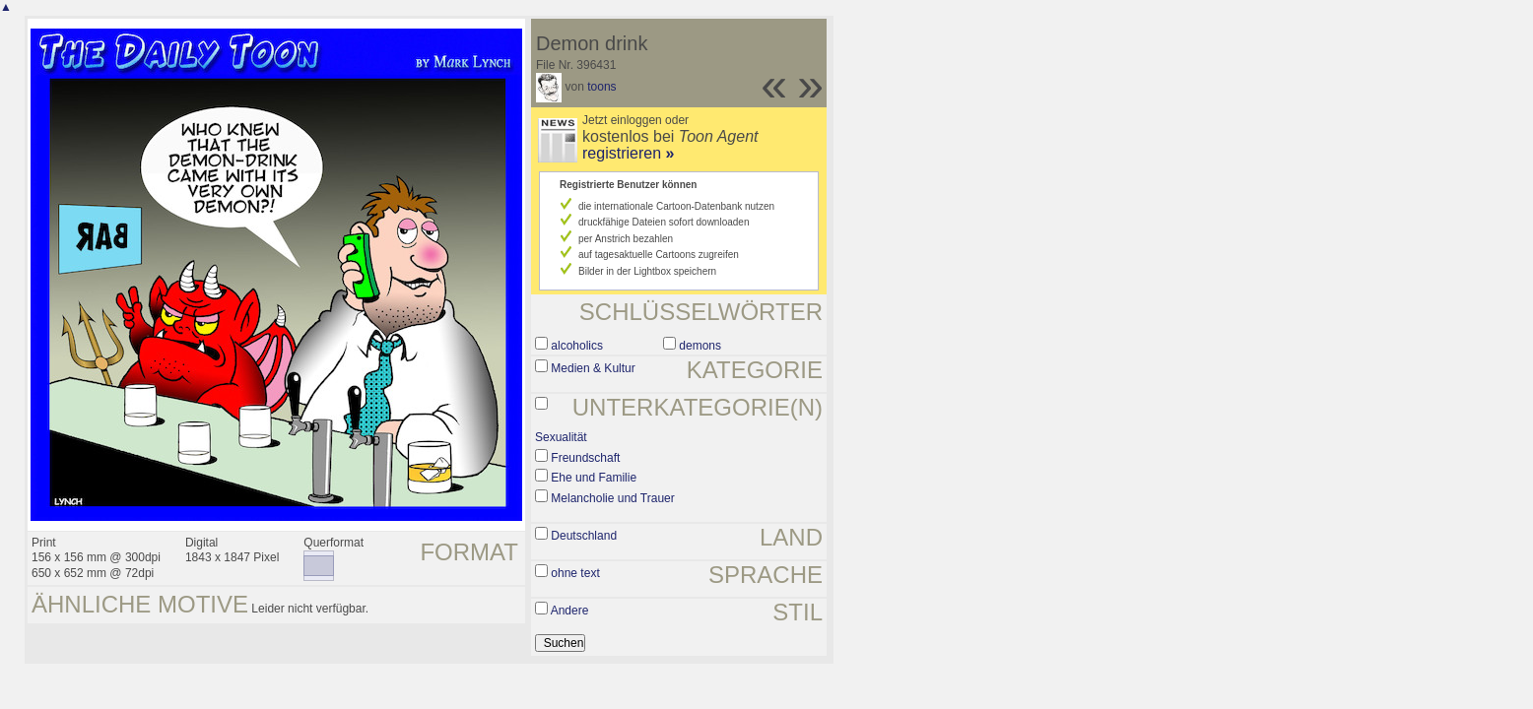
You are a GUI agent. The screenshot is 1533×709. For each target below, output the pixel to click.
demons (700, 346)
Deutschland (584, 536)
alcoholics (577, 346)
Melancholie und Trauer (612, 498)
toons (601, 87)
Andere (570, 610)
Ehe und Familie (593, 477)
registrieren (628, 153)
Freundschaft (585, 458)
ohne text (575, 573)
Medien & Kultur (592, 368)
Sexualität (561, 437)
